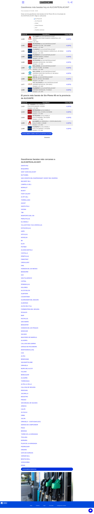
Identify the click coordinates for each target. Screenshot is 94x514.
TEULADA (24, 437)
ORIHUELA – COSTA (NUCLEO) (31, 421)
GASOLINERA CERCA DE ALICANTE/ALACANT (37, 133)
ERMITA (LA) (25, 256)
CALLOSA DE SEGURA (28, 387)
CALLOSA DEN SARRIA (28, 343)
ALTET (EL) (24, 197)
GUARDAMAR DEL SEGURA (30, 300)
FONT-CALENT (25, 193)
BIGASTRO (24, 396)
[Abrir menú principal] (23, 2)
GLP (35, 27)
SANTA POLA (25, 206)
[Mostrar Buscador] (68, 2)
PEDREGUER (25, 446)
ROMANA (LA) (25, 284)
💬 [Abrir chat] (90, 510)
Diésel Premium (38, 25)
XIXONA (23, 209)
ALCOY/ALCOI (25, 290)
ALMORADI (24, 303)
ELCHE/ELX (24, 222)
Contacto (38, 505)
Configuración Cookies (61, 505)
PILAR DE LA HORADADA (29, 443)
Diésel (36, 23)
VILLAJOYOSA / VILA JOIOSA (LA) (31, 225)
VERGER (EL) (25, 456)
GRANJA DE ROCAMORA (29, 346)
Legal (44, 505)
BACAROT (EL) (25, 181)
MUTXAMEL (24, 175)
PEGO (23, 428)
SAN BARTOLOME (27, 362)
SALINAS (24, 334)
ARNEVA (23, 406)
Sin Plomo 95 (38, 18)
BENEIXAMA (25, 359)
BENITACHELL (25, 459)
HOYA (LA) (24, 234)
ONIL (22, 265)
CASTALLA (24, 253)
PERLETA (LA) (25, 218)
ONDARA (24, 449)
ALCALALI (24, 412)
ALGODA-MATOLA (27, 250)
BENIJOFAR (24, 325)
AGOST (23, 203)
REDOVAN (24, 390)
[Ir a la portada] (46, 2)
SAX (22, 275)
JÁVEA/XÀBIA (25, 462)
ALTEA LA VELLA (26, 384)
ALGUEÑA (24, 378)
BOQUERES (25, 169)
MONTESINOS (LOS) (27, 350)
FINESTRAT (24, 259)
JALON (23, 418)
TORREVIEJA (25, 381)
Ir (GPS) (68, 39)
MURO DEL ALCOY (27, 368)
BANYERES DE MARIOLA (29, 337)
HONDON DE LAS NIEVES (29, 268)
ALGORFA (24, 340)
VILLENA (24, 371)
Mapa (31, 505)
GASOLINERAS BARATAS (29, 469)
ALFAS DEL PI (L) (26, 306)
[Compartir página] (71, 2)
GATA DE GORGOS (27, 453)
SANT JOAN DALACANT (28, 172)
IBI (22, 240)
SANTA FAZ (24, 165)
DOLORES (24, 287)
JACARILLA (24, 393)
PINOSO (23, 399)
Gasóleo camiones (39, 30)
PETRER (23, 247)
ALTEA (23, 356)
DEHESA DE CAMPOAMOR (29, 424)
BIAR (22, 315)
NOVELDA (24, 237)
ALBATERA (24, 293)
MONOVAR (24, 331)
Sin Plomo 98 (38, 21)
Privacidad (51, 505)
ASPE (23, 231)
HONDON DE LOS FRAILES (29, 328)
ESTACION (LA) (26, 228)
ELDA (23, 243)
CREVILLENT (25, 262)
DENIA (23, 465)
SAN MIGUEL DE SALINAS (29, 403)
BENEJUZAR (25, 375)
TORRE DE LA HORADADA (29, 434)
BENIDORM (24, 272)
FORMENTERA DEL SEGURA (30, 309)
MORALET (24, 187)
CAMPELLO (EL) (26, 184)
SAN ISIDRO (25, 321)
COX (22, 353)
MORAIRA (24, 440)
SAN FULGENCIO (26, 278)
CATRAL (23, 281)
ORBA (23, 415)
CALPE (23, 409)
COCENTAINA (25, 296)
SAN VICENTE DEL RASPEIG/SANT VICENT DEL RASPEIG (39, 178)
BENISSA (24, 431)
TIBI (22, 212)
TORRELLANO (25, 200)
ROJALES (24, 312)
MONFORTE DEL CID (27, 215)
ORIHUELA (24, 365)
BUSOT (23, 190)
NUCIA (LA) (24, 318)
